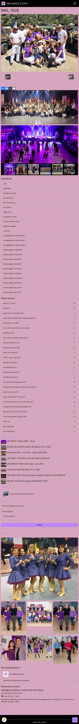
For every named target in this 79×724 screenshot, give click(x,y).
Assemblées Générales (39, 673)
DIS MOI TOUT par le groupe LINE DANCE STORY (27, 480)
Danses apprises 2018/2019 (12, 283)
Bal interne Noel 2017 (39, 362)
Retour (39, 77)
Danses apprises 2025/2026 (12, 250)
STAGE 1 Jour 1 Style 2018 (39, 357)
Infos (5, 184)
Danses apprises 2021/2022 (12, 269)
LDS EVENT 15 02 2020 (39, 323)
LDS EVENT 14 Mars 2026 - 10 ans (21, 441)
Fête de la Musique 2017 (39, 372)
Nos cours (39, 421)
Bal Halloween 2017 (39, 367)
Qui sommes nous (9, 203)
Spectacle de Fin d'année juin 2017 (39, 382)
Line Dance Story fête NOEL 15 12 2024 (23, 469)
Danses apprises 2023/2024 (12, 259)
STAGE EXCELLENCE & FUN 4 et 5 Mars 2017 (39, 402)
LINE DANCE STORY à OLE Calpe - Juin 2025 (25, 463)
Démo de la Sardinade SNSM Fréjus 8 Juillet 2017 (39, 318)
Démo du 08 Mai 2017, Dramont (39, 397)
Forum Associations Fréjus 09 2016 (39, 416)
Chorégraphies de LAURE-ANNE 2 (14, 240)
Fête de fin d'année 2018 (39, 343)
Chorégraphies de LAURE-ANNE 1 (14, 236)
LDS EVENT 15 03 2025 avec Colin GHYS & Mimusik (28, 458)
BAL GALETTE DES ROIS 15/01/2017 (39, 411)
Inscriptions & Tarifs (10, 217)
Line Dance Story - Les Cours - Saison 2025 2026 (27, 452)
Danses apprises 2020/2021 (12, 273)
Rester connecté (8, 515)
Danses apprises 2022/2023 (12, 264)
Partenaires (7, 188)
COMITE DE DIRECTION (11, 221)
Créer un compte (6, 519)
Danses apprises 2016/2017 (12, 292)
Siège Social (7, 212)
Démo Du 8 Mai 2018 (39, 352)
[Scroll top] (74, 719)
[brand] (15, 3)
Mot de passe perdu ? (18, 519)
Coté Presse (7, 207)
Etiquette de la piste (9, 193)
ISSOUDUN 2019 (39, 333)
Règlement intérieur (9, 226)
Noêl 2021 (39, 308)
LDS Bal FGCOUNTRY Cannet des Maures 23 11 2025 (29, 446)
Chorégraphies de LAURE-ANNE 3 (14, 245)
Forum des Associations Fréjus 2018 (39, 338)
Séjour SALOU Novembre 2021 (39, 313)
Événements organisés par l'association (39, 679)
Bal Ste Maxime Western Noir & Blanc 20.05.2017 (39, 387)
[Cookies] (4, 719)
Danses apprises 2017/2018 (12, 288)
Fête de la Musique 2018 (39, 347)
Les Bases (6, 231)
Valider (39, 524)
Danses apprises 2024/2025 (12, 254)
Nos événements (39, 431)
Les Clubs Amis (8, 198)
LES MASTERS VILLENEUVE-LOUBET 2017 (39, 407)
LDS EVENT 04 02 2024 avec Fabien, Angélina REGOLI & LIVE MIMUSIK (36, 474)
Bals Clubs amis (39, 426)
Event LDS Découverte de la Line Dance (39, 328)
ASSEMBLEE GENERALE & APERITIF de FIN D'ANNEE (22, 689)
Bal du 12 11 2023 (39, 303)
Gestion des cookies (39, 721)
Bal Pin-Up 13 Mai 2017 (39, 392)
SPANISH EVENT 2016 (39, 377)
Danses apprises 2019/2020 (12, 278)
